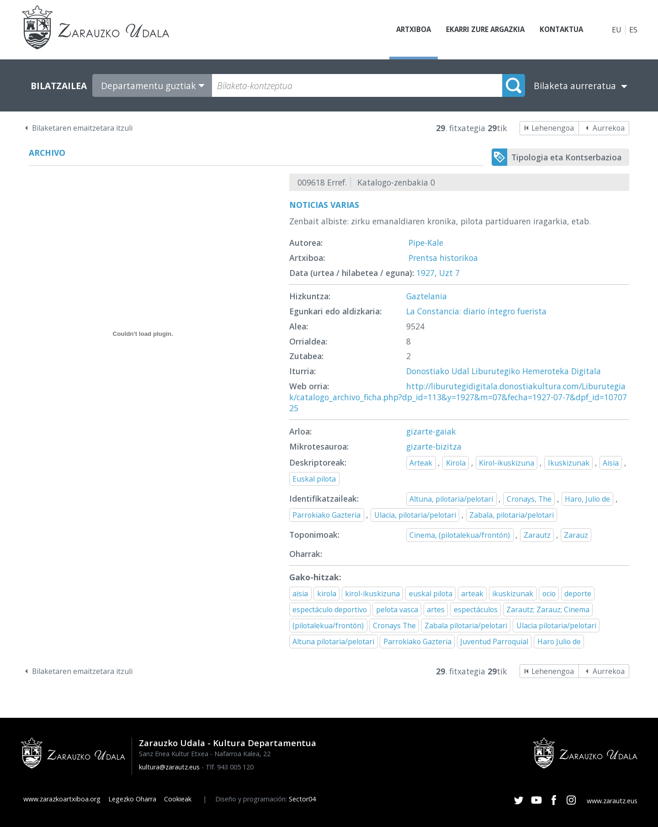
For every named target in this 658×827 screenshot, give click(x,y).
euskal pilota (430, 593)
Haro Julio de (559, 641)
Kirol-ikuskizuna (506, 463)
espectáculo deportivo (329, 609)
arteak (472, 593)
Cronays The (394, 625)
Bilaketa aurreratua (575, 86)
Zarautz (537, 535)
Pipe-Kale (426, 242)
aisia (300, 593)
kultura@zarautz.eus (169, 767)
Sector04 (302, 799)
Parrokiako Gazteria (326, 515)
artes (436, 609)
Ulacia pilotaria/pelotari (556, 625)
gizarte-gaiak (431, 431)
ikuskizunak (512, 593)
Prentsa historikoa (443, 257)
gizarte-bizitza (434, 446)
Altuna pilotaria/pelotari (333, 641)
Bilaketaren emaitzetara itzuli (82, 128)
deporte (577, 593)
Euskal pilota (314, 479)
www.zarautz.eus (612, 800)
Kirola (456, 463)
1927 (425, 272)
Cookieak (177, 799)
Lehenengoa (552, 128)
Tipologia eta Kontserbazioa (566, 157)
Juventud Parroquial (494, 641)
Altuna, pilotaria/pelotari (451, 499)
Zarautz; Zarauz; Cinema (547, 609)
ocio (549, 593)
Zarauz (576, 535)
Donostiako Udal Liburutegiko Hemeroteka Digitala (503, 371)
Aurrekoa (609, 128)
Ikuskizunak (568, 463)
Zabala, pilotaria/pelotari (511, 515)
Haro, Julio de (587, 499)
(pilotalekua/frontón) (328, 625)
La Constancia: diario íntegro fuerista (476, 311)
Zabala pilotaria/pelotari (466, 625)
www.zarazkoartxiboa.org (62, 799)
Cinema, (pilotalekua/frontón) (459, 535)
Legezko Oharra (132, 799)
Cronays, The (529, 499)
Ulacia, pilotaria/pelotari (415, 515)
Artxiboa (405, 30)
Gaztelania (426, 296)
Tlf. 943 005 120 (230, 767)
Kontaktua (559, 30)
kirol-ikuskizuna (372, 593)
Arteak (420, 463)
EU (616, 30)
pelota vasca (397, 609)
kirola (326, 593)
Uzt (446, 272)
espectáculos (476, 609)
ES (633, 30)
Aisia (611, 463)
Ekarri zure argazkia (479, 30)
